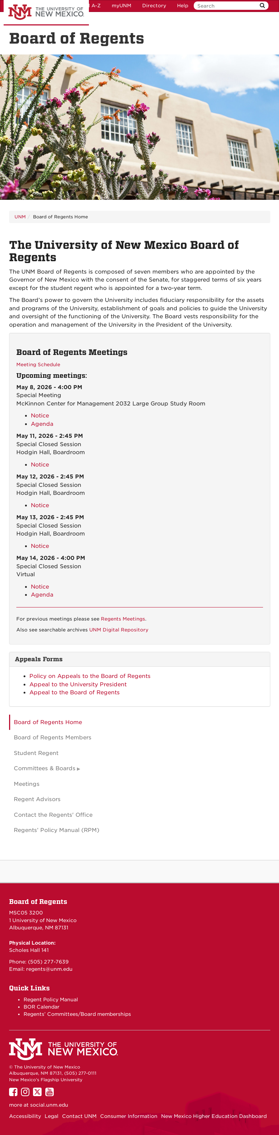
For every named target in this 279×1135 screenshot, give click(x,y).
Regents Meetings (123, 619)
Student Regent (36, 753)
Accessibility (25, 1116)
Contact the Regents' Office (53, 815)
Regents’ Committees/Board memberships (77, 1014)
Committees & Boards (44, 768)
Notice (40, 415)
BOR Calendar (42, 1007)
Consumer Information (128, 1116)
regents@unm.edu (49, 969)
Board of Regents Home (48, 722)
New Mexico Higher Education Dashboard (214, 1116)
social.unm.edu (49, 1105)
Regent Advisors (37, 799)
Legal (51, 1116)
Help (182, 5)
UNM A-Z (89, 5)
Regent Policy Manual (51, 999)
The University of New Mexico (46, 12)
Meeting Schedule (38, 364)
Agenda (42, 424)
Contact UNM (79, 1116)
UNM (20, 216)
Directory (154, 5)
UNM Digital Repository (118, 630)
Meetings (27, 784)
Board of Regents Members (52, 737)
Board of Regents (38, 901)
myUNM (121, 5)
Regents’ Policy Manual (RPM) (56, 830)
